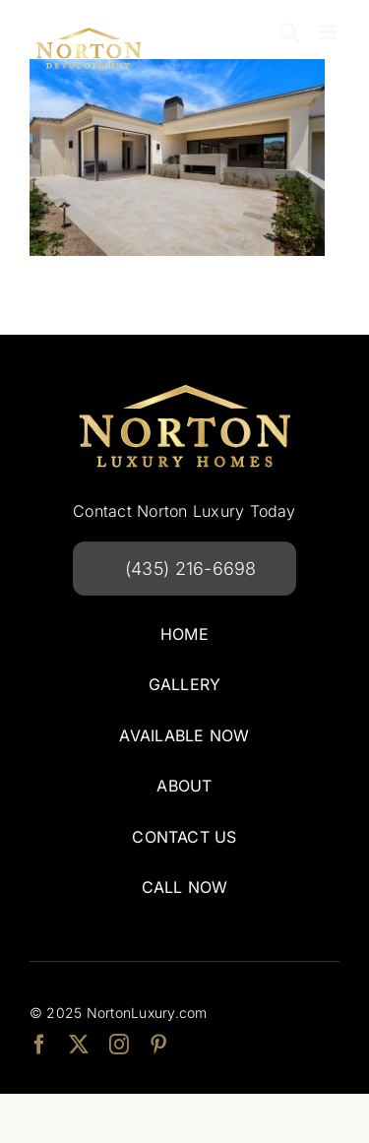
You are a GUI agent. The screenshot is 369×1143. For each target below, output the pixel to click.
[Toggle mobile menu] (329, 32)
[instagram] (119, 1044)
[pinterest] (158, 1044)
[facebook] (39, 1044)
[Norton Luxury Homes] (185, 384)
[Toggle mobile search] (289, 32)
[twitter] (79, 1044)
